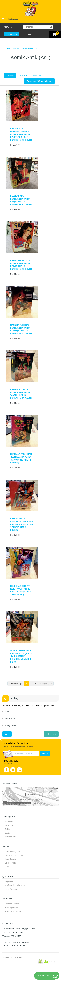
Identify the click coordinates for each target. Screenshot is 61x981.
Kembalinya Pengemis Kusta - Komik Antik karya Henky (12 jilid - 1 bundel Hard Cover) (21, 134)
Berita (7, 833)
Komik (16, 48)
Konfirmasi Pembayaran (15, 885)
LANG (28, 34)
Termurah (23, 75)
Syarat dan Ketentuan (14, 855)
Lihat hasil (51, 734)
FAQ (7, 867)
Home (8, 48)
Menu (6, 27)
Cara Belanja (10, 859)
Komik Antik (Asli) (30, 48)
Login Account (12, 34)
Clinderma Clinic (12, 904)
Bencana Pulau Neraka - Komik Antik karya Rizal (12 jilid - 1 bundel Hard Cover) (21, 524)
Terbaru (10, 75)
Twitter (7, 829)
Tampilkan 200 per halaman (39, 81)
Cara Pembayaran (12, 851)
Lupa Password (11, 889)
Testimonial (9, 821)
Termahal (36, 75)
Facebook (9, 825)
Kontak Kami (10, 837)
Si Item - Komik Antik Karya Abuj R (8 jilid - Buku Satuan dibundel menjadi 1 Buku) (21, 656)
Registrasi (9, 881)
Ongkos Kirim (10, 863)
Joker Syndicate (11, 908)
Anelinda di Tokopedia (14, 911)
